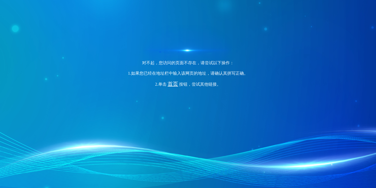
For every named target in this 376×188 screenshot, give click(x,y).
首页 (173, 84)
